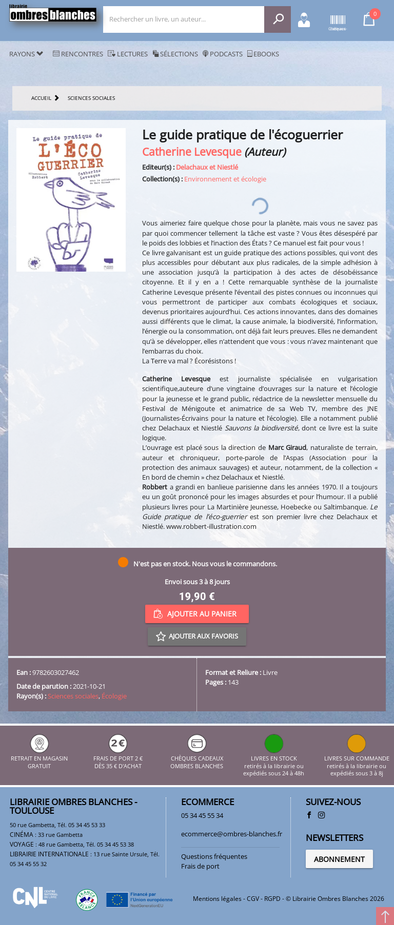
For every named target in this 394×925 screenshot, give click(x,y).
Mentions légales (217, 898)
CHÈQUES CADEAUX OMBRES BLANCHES (196, 759)
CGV (253, 898)
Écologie (114, 696)
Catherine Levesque (192, 151)
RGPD (272, 898)
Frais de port (200, 866)
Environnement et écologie (225, 178)
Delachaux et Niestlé (207, 167)
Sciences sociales (73, 696)
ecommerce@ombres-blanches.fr (231, 833)
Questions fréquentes (214, 856)
